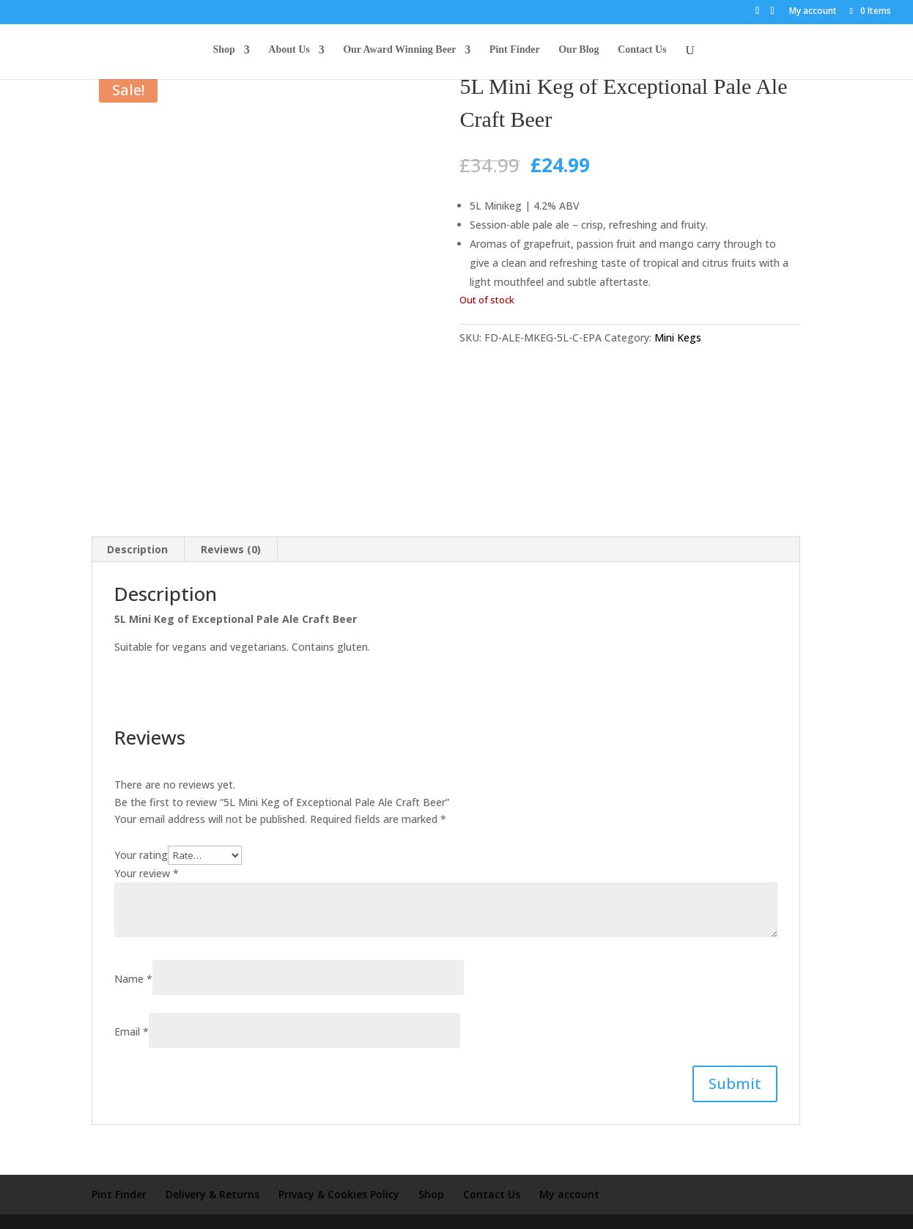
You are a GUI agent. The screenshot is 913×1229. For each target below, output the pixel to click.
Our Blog (578, 52)
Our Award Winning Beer (399, 52)
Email (131, 1011)
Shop (223, 52)
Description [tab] (137, 529)
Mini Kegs (677, 337)
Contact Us (642, 52)
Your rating (141, 835)
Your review (146, 853)
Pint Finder (514, 52)
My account (813, 12)
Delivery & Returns (212, 1174)
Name (133, 958)
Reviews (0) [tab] (231, 529)
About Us (288, 52)
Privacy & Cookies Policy (338, 1174)
